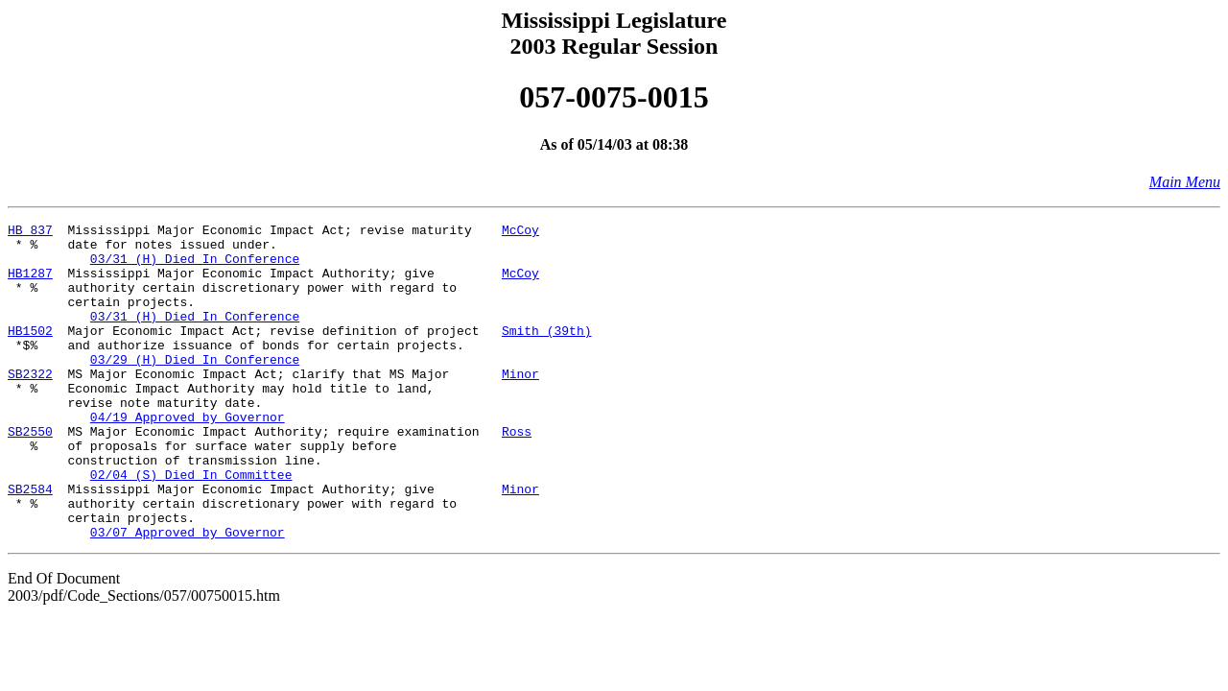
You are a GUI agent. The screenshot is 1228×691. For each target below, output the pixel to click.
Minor (520, 405)
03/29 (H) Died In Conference (194, 387)
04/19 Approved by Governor (187, 456)
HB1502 (30, 353)
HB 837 (30, 232)
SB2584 (30, 543)
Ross (516, 474)
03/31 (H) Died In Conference (194, 266)
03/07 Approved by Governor (187, 595)
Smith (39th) (547, 353)
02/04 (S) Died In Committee (191, 526)
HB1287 (30, 284)
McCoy (520, 232)
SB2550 (30, 474)
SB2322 (30, 405)
